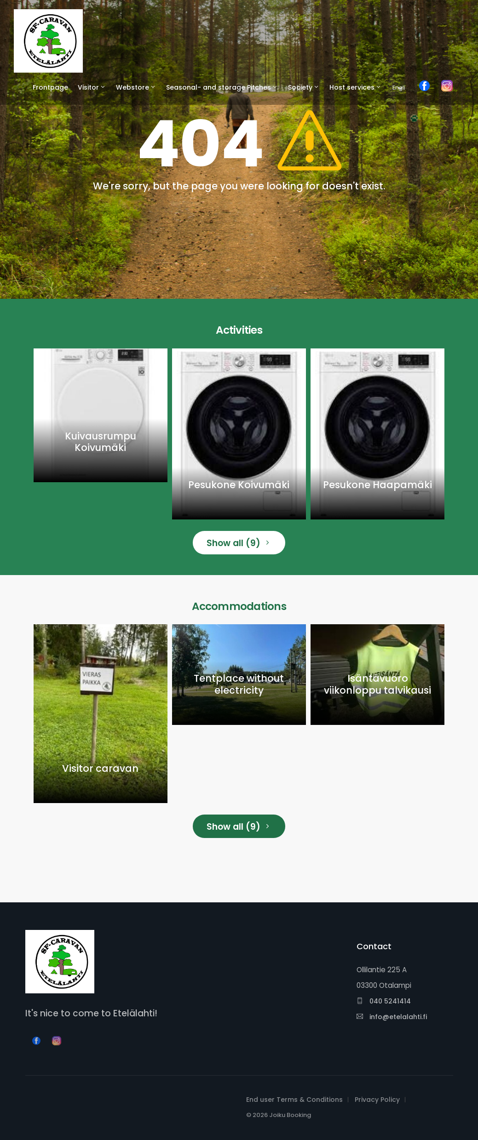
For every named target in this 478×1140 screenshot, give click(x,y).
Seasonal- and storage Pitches (218, 87)
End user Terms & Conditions (294, 1099)
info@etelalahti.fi (392, 1016)
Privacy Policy (377, 1099)
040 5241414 (384, 1001)
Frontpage (50, 87)
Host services (351, 87)
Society (300, 87)
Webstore (132, 87)
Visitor (88, 87)
